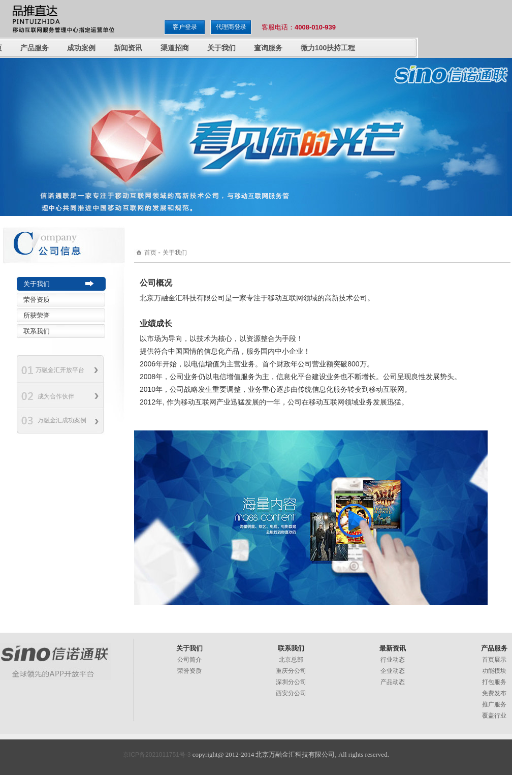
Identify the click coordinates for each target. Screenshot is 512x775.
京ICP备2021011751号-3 (156, 754)
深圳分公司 (291, 682)
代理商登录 (231, 26)
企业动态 (392, 670)
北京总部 (291, 659)
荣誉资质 (36, 299)
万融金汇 (55, 661)
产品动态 (392, 682)
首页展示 (494, 659)
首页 (150, 252)
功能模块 (494, 670)
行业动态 (392, 659)
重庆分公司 (291, 670)
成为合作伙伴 (56, 396)
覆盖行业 (494, 715)
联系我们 (36, 331)
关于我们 (36, 284)
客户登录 (185, 26)
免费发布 (494, 693)
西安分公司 (291, 693)
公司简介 (189, 659)
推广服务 (494, 704)
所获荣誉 (36, 315)
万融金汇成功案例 (62, 420)
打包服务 (494, 682)
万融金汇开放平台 (60, 370)
